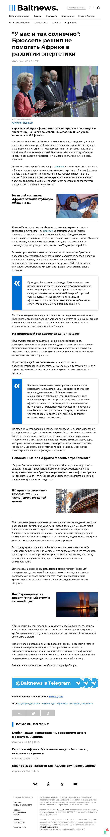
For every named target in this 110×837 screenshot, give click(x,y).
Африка (76, 703)
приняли (48, 231)
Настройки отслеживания (19, 821)
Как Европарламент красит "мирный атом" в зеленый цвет (31, 597)
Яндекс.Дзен (56, 697)
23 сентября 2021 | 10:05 (26, 742)
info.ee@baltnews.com (49, 827)
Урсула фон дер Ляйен (28, 703)
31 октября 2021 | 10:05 (25, 758)
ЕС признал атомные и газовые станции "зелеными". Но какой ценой (30, 496)
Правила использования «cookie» (19, 812)
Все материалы (76, 7)
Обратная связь (19, 827)
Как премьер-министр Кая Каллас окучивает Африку (54, 765)
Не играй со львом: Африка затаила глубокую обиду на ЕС (32, 199)
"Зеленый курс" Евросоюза (54, 703)
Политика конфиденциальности (22, 803)
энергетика (87, 703)
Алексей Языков (22, 123)
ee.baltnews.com (62, 810)
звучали (59, 166)
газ (70, 703)
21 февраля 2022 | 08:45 (25, 771)
